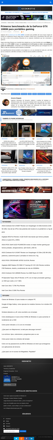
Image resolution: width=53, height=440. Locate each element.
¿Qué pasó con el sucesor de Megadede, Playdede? (19, 351)
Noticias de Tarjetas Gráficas (20, 22)
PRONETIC (3, 438)
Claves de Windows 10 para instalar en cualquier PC (19, 299)
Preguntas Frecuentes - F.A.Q (11, 371)
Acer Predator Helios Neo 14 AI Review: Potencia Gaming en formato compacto (26, 169)
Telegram (7, 426)
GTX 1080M (49, 93)
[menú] (2, 2)
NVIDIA (29, 93)
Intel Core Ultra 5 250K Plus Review (13, 290)
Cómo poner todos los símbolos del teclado (16, 339)
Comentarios (31, 89)
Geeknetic (4, 22)
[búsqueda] (50, 2)
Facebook (7, 418)
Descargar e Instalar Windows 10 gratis (13, 398)
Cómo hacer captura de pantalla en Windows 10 (15, 395)
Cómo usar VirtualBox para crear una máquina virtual (16, 403)
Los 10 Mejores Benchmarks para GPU (13, 408)
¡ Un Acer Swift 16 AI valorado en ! (26, 13)
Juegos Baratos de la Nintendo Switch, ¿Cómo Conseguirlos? (18, 400)
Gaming (34, 93)
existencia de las (16, 34)
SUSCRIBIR (23, 431)
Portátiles (24, 93)
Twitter (6, 421)
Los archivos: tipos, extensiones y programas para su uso (20, 334)
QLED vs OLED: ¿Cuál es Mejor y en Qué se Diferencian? (17, 405)
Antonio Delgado (7, 31)
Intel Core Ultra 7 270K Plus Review (13, 285)
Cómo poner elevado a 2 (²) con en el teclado (16, 325)
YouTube (7, 423)
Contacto (6, 373)
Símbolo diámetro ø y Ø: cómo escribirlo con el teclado (19, 312)
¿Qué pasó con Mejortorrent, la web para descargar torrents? (21, 329)
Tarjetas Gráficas (11, 22)
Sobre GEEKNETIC (8, 366)
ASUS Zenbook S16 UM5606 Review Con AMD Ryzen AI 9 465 (22, 273)
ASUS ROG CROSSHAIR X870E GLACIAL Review (18, 260)
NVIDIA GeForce (41, 93)
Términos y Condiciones (9, 368)
